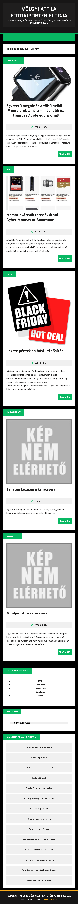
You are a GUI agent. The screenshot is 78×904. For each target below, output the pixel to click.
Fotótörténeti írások (39, 829)
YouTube (40, 692)
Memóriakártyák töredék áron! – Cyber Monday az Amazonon (34, 217)
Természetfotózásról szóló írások (39, 839)
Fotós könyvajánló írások (39, 880)
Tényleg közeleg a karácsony (30, 489)
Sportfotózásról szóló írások (39, 849)
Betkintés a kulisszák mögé (39, 788)
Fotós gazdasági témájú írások (39, 798)
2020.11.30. (41, 127)
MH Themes (50, 899)
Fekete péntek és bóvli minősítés (35, 350)
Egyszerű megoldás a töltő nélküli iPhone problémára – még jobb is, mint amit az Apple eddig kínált (35, 110)
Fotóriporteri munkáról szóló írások (39, 870)
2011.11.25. (41, 362)
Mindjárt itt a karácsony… (28, 613)
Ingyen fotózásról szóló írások (39, 859)
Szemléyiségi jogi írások (39, 818)
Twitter (40, 695)
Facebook (40, 684)
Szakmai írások (39, 778)
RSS (40, 681)
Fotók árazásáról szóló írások (39, 767)
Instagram (40, 688)
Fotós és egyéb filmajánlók (39, 747)
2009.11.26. (41, 501)
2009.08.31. (40, 625)
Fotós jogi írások (39, 757)
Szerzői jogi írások (39, 808)
